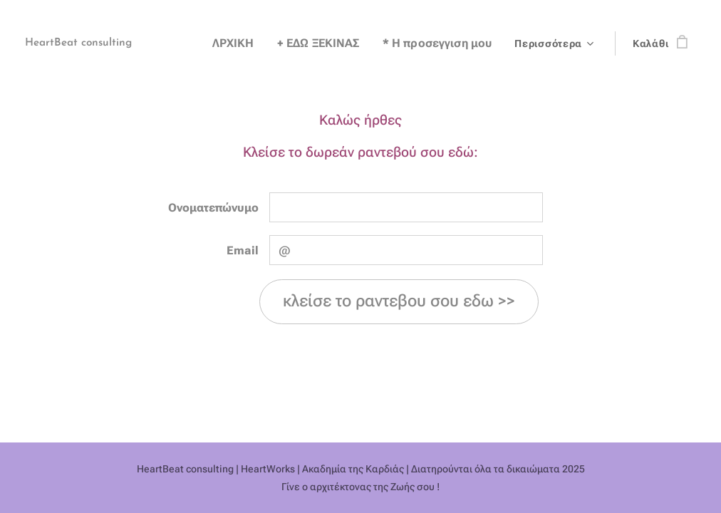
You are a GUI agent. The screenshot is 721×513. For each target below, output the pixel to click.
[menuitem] (254, 43)
